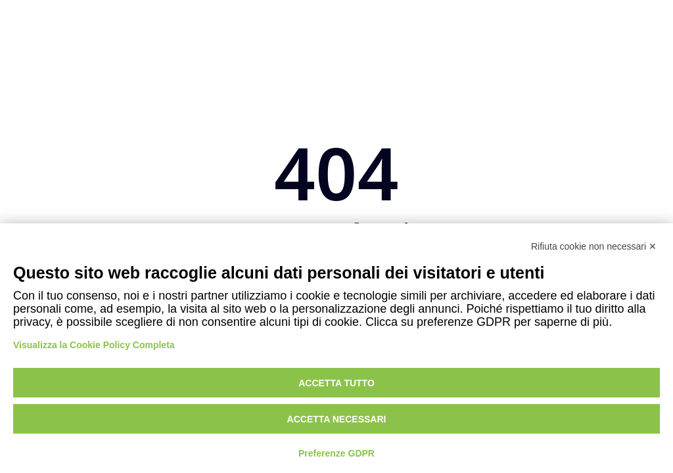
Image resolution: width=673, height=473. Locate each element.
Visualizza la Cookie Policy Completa (94, 345)
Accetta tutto (336, 383)
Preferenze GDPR (336, 453)
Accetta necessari (336, 419)
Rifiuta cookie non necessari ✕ (594, 246)
